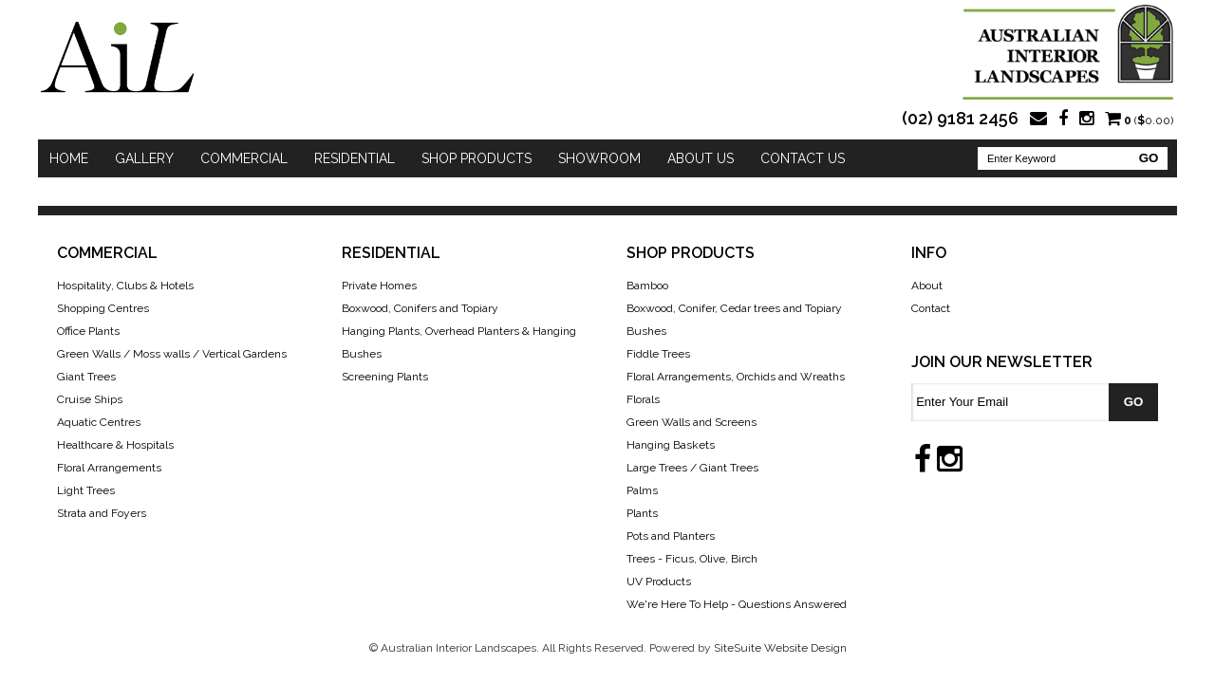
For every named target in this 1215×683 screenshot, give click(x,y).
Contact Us (802, 158)
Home (68, 158)
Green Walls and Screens (691, 422)
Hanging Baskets (670, 445)
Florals (643, 399)
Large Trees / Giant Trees (692, 467)
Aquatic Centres (98, 422)
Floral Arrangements (109, 467)
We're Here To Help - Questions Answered (736, 604)
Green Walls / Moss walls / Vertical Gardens (172, 353)
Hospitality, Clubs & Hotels (125, 285)
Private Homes (379, 285)
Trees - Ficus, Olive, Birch (691, 558)
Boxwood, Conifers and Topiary (420, 308)
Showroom (599, 158)
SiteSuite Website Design (780, 648)
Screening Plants (385, 376)
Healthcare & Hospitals (115, 445)
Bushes (646, 331)
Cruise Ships (89, 399)
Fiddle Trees (658, 353)
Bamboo (647, 285)
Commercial (244, 158)
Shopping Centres (103, 308)
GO (1149, 158)
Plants (642, 513)
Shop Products (476, 158)
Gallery (144, 158)
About (927, 285)
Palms (642, 490)
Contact (930, 308)
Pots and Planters (670, 536)
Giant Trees (86, 376)
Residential (354, 158)
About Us (700, 158)
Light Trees (86, 490)
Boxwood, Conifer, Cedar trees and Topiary (734, 308)
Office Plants (88, 331)
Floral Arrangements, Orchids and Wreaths (735, 376)
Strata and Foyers (101, 513)
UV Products (658, 581)
